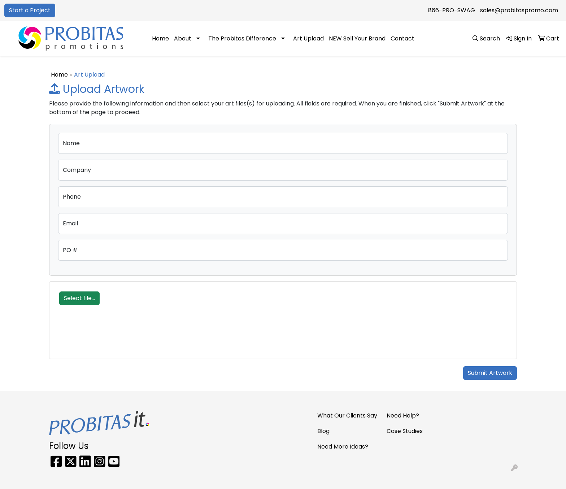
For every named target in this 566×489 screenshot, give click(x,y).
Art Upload (308, 38)
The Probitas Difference (242, 38)
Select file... (79, 298)
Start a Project (30, 10)
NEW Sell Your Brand (357, 38)
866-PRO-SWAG (451, 10)
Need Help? (403, 415)
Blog (323, 431)
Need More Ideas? (342, 446)
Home (160, 38)
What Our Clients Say (347, 415)
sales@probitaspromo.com (519, 10)
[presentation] (111, 338)
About (182, 38)
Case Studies (405, 431)
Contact (402, 38)
